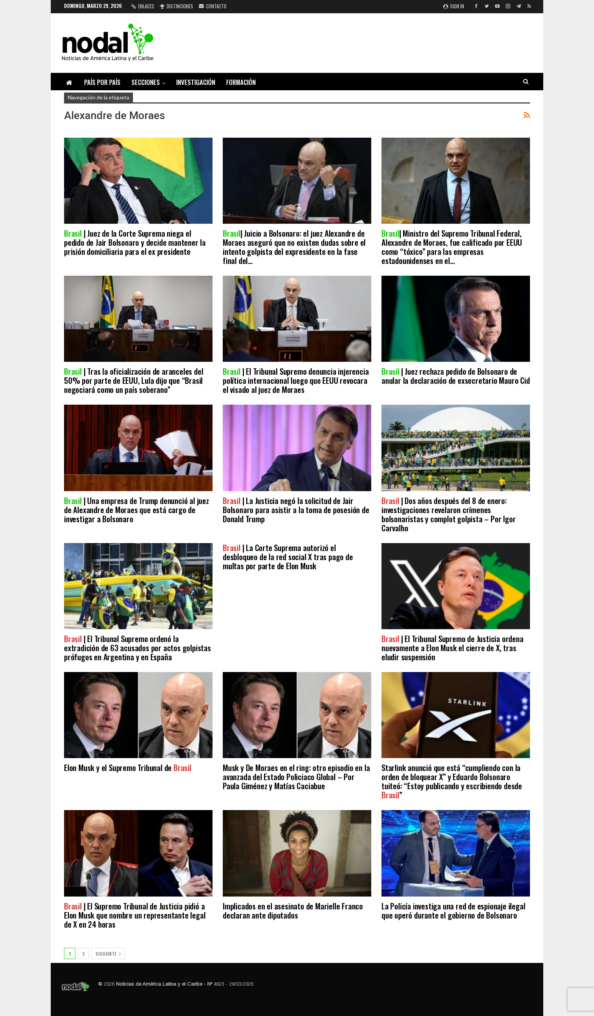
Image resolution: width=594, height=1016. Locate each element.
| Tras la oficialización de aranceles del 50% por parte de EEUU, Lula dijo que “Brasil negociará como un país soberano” (133, 380)
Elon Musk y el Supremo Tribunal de (127, 767)
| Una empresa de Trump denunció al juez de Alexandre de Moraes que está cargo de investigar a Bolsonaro (136, 509)
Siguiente (108, 953)
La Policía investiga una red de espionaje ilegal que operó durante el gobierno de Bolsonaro (453, 910)
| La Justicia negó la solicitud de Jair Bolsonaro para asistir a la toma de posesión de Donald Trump (296, 509)
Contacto (213, 6)
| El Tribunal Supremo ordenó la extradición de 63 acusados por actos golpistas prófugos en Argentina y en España (137, 648)
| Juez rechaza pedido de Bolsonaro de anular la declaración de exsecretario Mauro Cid (455, 375)
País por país (102, 82)
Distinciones (176, 6)
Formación (241, 82)
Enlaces (142, 6)
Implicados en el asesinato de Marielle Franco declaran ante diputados (293, 910)
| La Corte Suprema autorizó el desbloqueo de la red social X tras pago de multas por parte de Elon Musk (288, 557)
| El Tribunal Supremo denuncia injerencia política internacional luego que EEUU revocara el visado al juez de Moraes (296, 380)
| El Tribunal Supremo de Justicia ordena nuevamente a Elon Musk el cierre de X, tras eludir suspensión (452, 648)
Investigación (195, 82)
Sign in (453, 6)
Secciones (145, 82)
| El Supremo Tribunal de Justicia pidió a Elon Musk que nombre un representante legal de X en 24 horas (134, 915)
